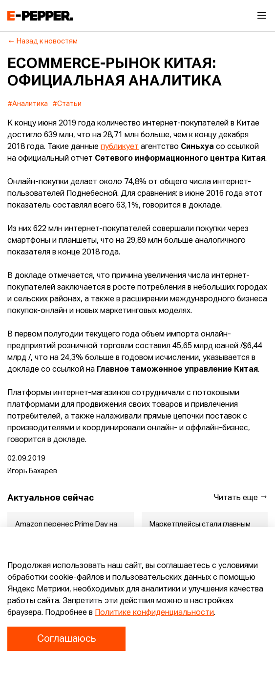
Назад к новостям (43, 41)
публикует (120, 147)
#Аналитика (28, 104)
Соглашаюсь (66, 639)
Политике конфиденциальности (154, 613)
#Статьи (67, 104)
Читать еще (241, 497)
